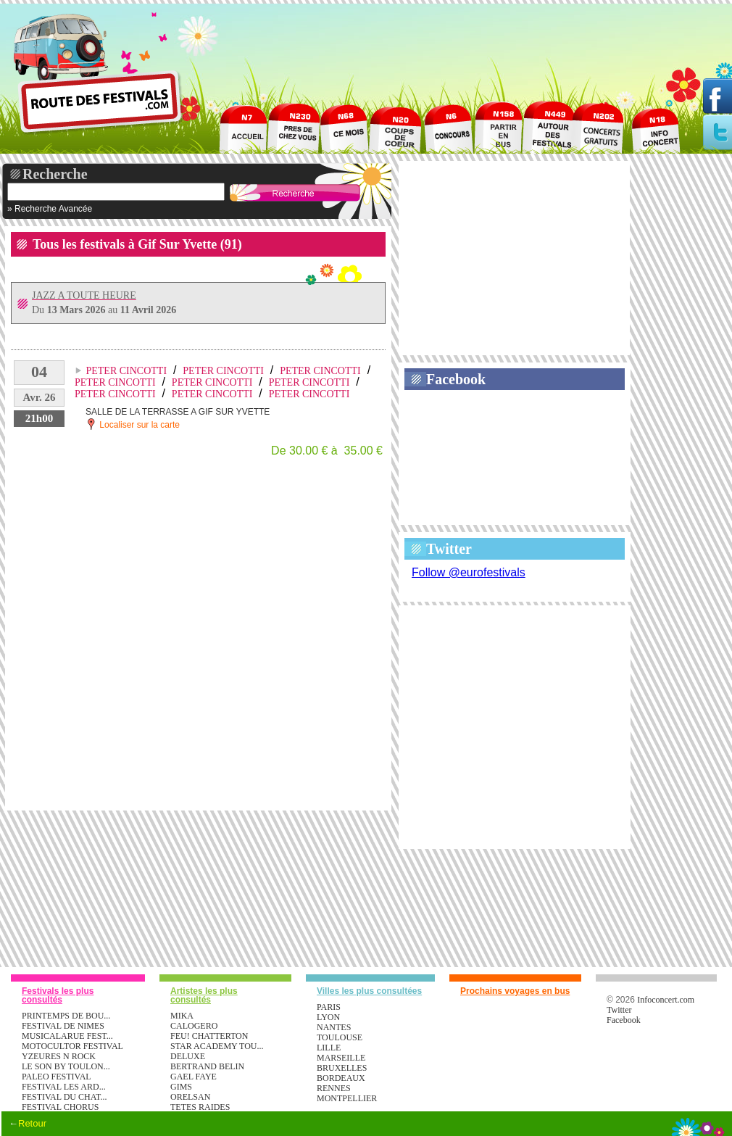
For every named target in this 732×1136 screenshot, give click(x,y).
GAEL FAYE (193, 1076)
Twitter (449, 549)
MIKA (182, 1016)
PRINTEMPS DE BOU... (66, 1016)
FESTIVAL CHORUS (60, 1107)
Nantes (334, 1027)
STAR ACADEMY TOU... (217, 1046)
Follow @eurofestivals (468, 572)
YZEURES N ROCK (59, 1056)
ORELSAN (190, 1097)
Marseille (341, 1058)
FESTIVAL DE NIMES (63, 1026)
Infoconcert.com (665, 1000)
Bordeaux (341, 1078)
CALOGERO (193, 1026)
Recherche (55, 174)
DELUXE (187, 1056)
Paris (329, 1007)
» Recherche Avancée (49, 208)
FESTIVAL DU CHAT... (64, 1097)
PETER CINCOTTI (126, 370)
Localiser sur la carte (133, 423)
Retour (32, 1123)
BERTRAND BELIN (207, 1066)
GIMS (181, 1087)
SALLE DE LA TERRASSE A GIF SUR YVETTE (178, 412)
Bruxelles (342, 1068)
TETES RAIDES (200, 1107)
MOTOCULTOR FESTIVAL (72, 1046)
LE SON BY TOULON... (66, 1066)
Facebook (456, 379)
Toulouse (339, 1037)
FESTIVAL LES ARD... (64, 1087)
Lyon (328, 1017)
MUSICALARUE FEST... (67, 1036)
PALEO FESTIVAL (56, 1076)
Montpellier (347, 1098)
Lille (329, 1047)
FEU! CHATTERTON (209, 1036)
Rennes (334, 1088)
